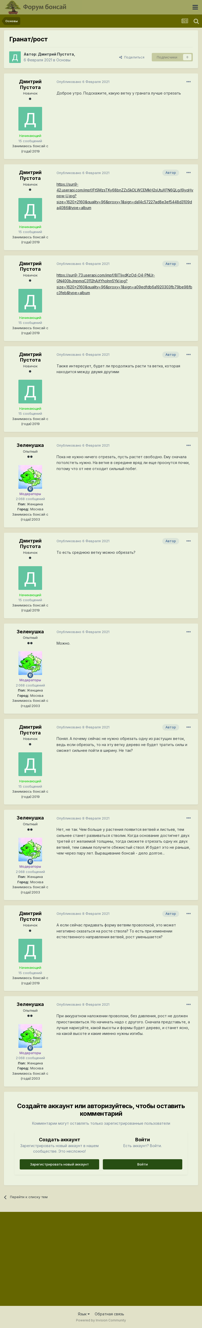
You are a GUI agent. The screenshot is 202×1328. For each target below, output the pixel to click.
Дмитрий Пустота (56, 54)
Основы (63, 60)
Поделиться (131, 57)
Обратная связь (109, 1314)
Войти (142, 1164)
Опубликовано (83, 82)
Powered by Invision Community (101, 1320)
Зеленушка (30, 445)
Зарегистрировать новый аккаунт (59, 1164)
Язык (84, 1314)
